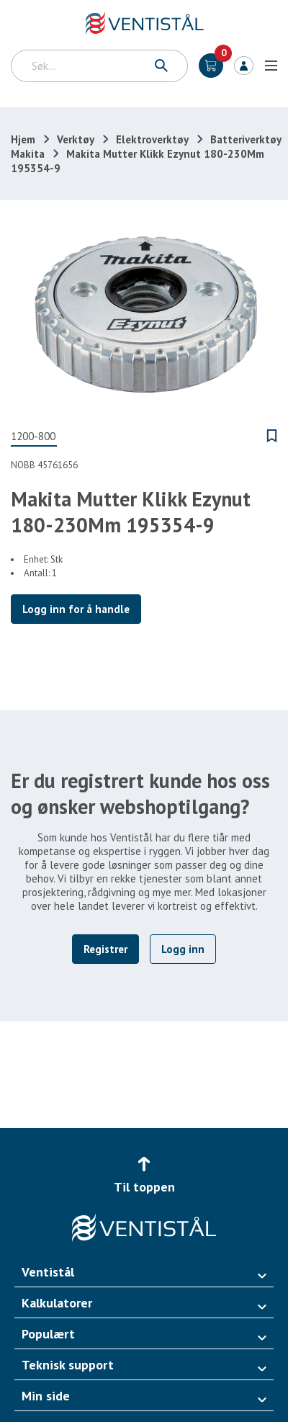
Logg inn (243, 65)
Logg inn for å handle (76, 609)
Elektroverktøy (152, 139)
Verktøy (75, 139)
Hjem (23, 139)
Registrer (105, 949)
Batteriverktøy (246, 139)
